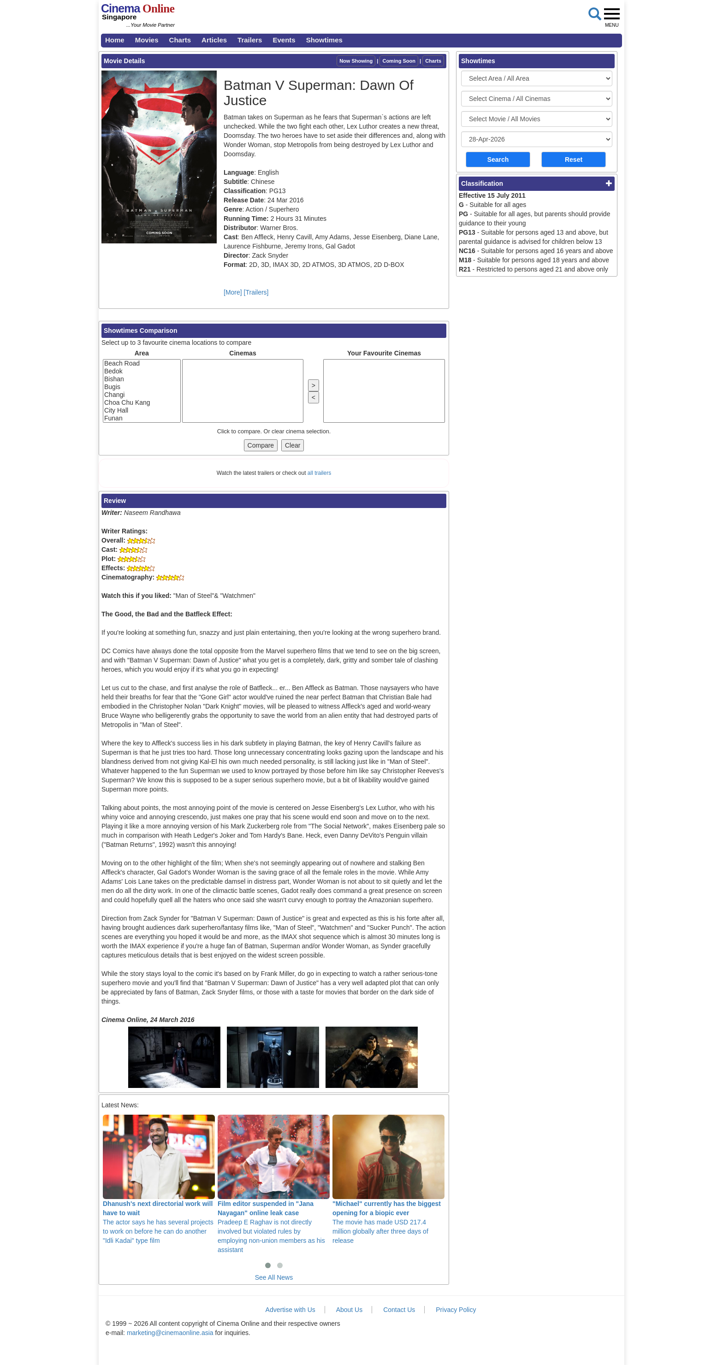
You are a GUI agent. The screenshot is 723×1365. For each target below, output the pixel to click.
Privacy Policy (456, 1309)
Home (114, 39)
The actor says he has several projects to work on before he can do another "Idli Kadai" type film (159, 1179)
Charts (180, 39)
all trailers (319, 473)
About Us (349, 1309)
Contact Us (399, 1309)
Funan (141, 418)
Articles (214, 39)
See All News (274, 1277)
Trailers (249, 39)
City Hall (141, 410)
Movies (147, 39)
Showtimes (324, 39)
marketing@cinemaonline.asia (170, 1332)
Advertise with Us (290, 1309)
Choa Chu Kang (141, 403)
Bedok (141, 371)
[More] (233, 292)
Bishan (141, 379)
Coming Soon (398, 61)
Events (284, 39)
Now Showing (356, 61)
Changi (141, 395)
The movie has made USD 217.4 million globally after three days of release (388, 1179)
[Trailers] (256, 292)
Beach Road (141, 363)
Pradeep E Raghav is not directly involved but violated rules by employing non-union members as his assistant (274, 1184)
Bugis (141, 387)
